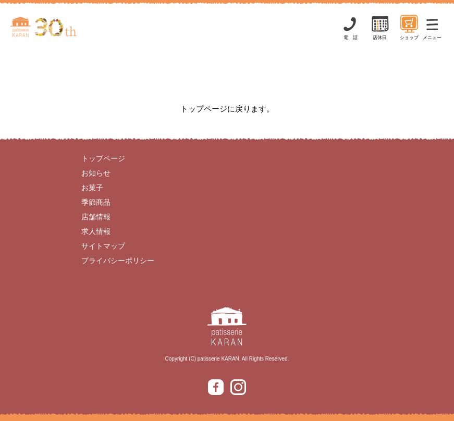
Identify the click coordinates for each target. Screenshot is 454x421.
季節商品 (96, 202)
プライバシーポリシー (117, 260)
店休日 (380, 27)
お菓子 (92, 187)
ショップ (409, 27)
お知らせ (96, 173)
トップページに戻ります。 (227, 108)
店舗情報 (96, 217)
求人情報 (96, 231)
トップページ (103, 158)
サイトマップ (103, 246)
